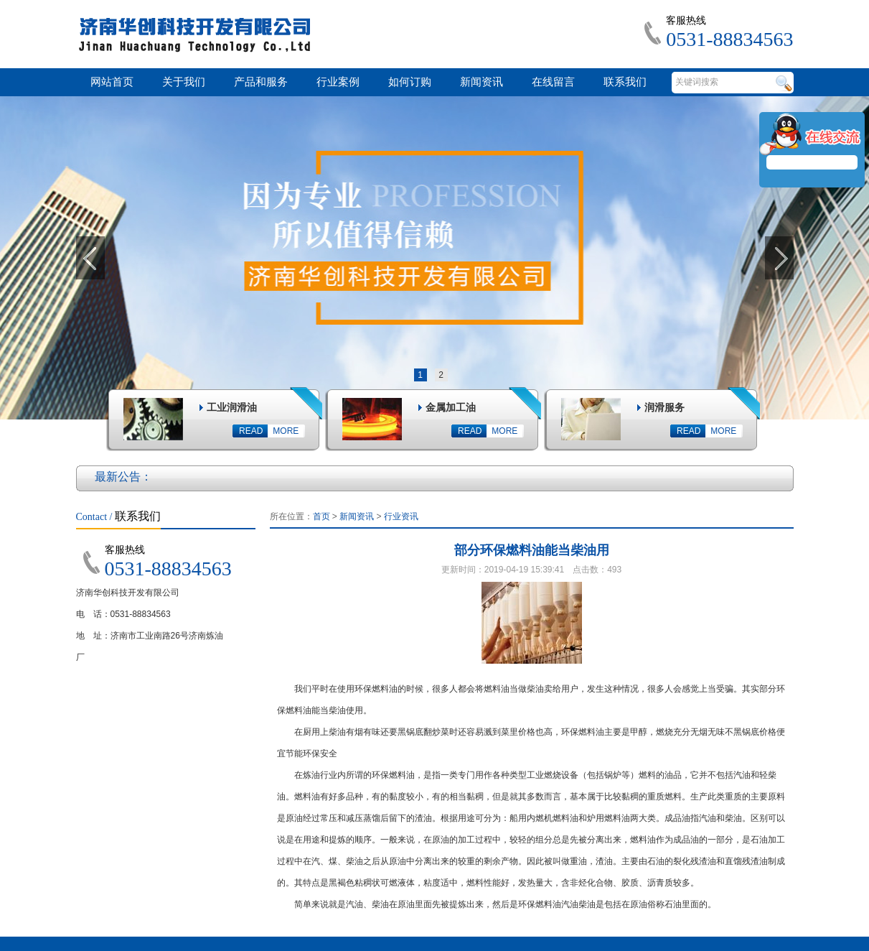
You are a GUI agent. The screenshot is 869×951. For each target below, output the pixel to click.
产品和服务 (261, 82)
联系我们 (625, 82)
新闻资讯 (481, 82)
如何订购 (409, 82)
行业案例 (338, 82)
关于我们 (183, 82)
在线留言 (553, 82)
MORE (286, 431)
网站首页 (111, 82)
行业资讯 (401, 516)
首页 (321, 516)
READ (251, 431)
